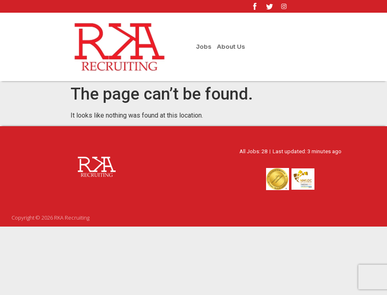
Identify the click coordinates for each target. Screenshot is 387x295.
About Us (231, 46)
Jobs (203, 46)
